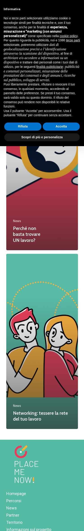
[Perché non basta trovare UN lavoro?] (42, 162)
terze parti (73, 40)
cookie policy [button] (69, 36)
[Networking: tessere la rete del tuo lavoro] (42, 341)
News (17, 221)
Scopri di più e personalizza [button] (41, 137)
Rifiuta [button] (23, 126)
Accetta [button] (61, 126)
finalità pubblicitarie (49, 67)
